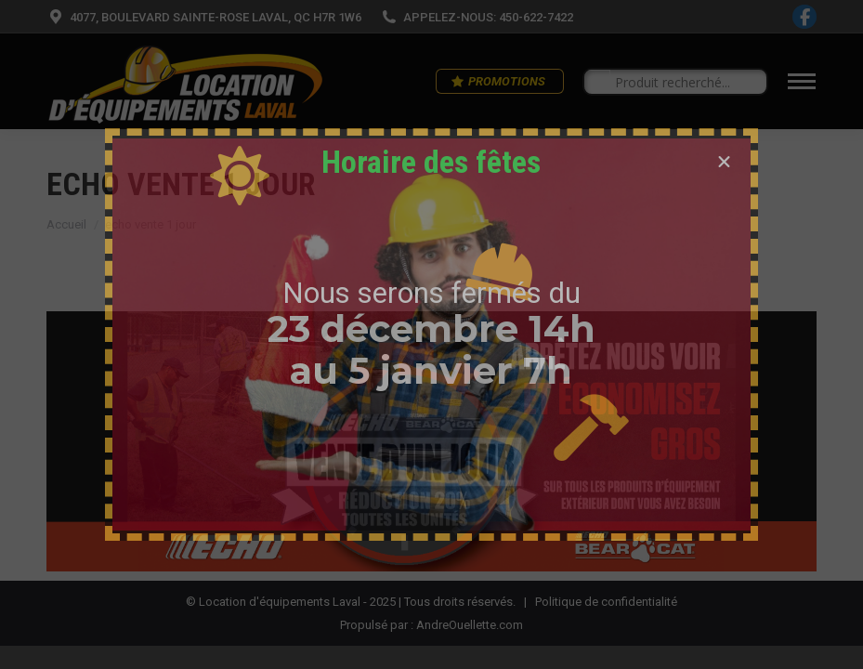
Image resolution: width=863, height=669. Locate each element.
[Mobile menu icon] (802, 81)
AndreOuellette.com (469, 625)
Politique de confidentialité (606, 602)
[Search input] (683, 83)
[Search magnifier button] (597, 83)
